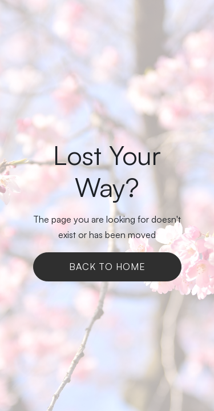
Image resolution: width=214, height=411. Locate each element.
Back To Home (107, 266)
